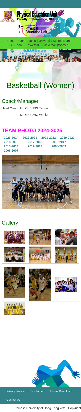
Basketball (33, 45)
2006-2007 (11, 150)
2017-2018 (35, 142)
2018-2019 (11, 142)
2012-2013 (35, 146)
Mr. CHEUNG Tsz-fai (34, 108)
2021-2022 (48, 137)
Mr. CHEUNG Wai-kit (34, 114)
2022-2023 (30, 137)
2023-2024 (11, 137)
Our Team (16, 45)
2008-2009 (59, 146)
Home (10, 40)
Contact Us (13, 399)
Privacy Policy (15, 391)
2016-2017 (59, 142)
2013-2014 (11, 146)
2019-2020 (67, 137)
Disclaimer (37, 391)
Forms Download (61, 391)
